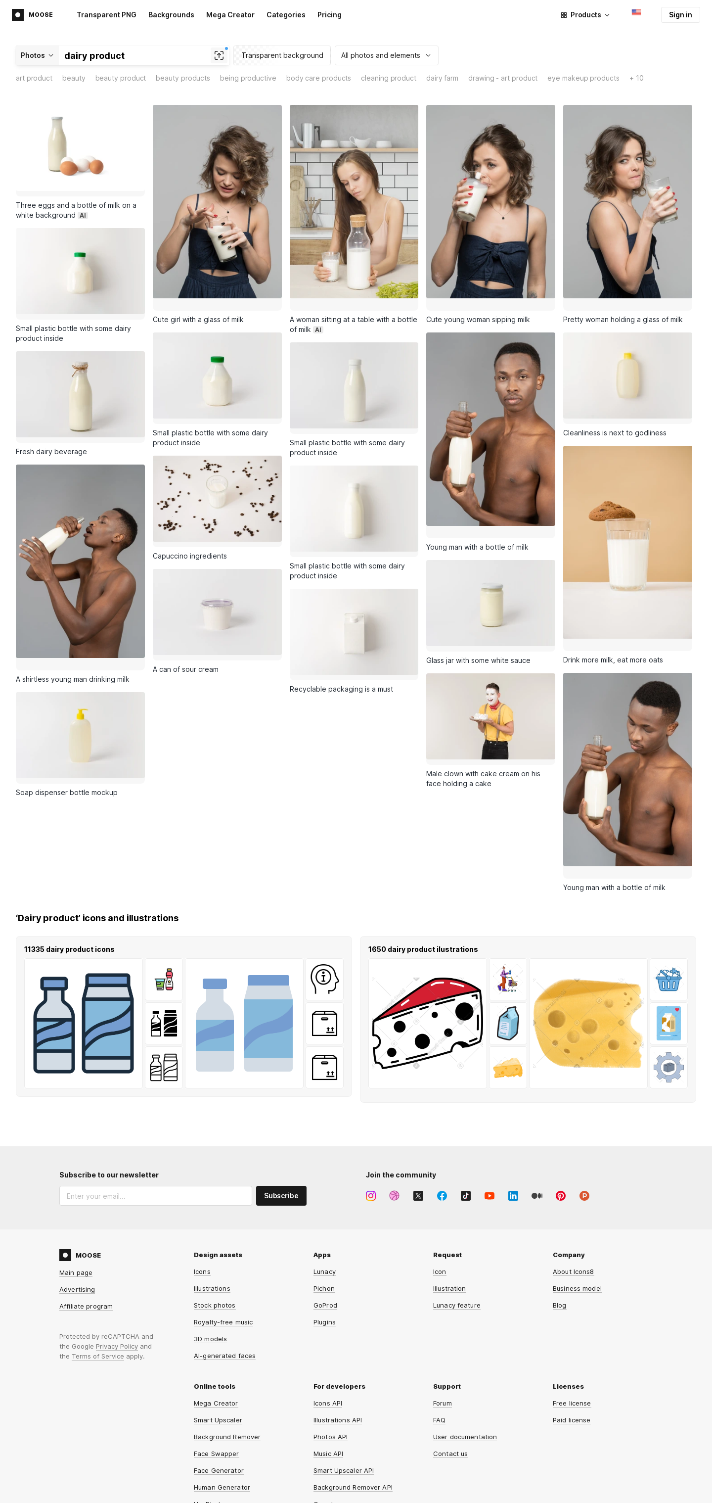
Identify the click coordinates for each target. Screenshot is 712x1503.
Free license (572, 1355)
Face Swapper (216, 1405)
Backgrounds (171, 14)
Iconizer (206, 1473)
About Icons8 (573, 1223)
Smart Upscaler (218, 1372)
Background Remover (227, 1389)
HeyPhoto (209, 1456)
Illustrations (212, 1240)
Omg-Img (327, 1456)
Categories (286, 14)
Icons (202, 1223)
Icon (439, 1223)
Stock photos (215, 1257)
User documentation (465, 1389)
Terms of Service (98, 1308)
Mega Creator (230, 14)
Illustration (449, 1240)
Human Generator (222, 1439)
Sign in (680, 14)
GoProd (325, 1257)
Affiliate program (86, 1258)
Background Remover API (353, 1439)
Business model (577, 1240)
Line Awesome (336, 1473)
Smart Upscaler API (343, 1422)
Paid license (572, 1372)
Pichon (324, 1240)
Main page (75, 1224)
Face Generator (219, 1422)
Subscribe (281, 1147)
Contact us (450, 1405)
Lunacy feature (457, 1257)
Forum (442, 1355)
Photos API (330, 1389)
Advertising (77, 1241)
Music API (328, 1405)
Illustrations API (337, 1372)
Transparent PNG (106, 14)
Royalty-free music (223, 1274)
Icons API (327, 1355)
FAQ (439, 1372)
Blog (560, 1257)
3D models (210, 1291)
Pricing (329, 14)
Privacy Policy (117, 1298)
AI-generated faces (225, 1308)
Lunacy (324, 1223)
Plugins (324, 1274)
